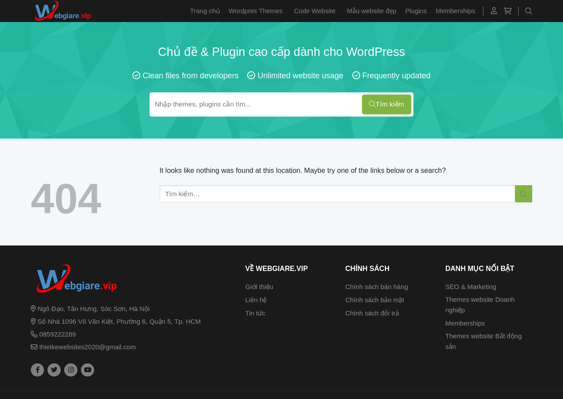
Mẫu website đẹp (372, 11)
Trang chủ (205, 11)
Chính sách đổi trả (372, 313)
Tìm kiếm (386, 104)
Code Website (315, 11)
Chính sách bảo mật (374, 300)
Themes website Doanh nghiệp (480, 305)
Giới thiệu (259, 286)
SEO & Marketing (471, 286)
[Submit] (523, 193)
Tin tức (255, 313)
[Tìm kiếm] (528, 11)
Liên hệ (256, 300)
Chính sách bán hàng (376, 286)
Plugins (416, 11)
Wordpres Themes (256, 11)
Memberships (455, 11)
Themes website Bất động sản (484, 341)
